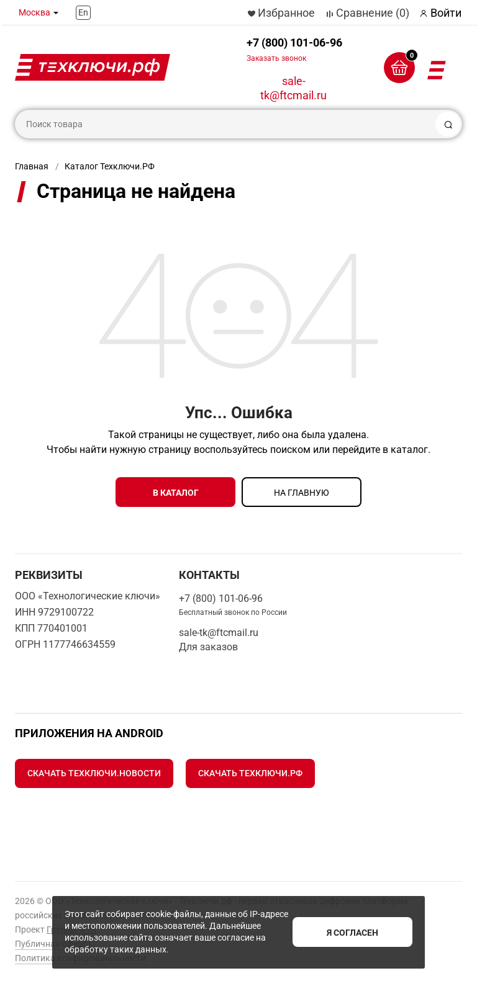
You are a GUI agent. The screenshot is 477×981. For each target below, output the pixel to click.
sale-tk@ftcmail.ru (293, 88)
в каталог (176, 493)
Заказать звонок (276, 58)
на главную (301, 493)
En (83, 12)
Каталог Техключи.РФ (110, 166)
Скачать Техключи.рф (250, 773)
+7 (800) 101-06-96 (294, 49)
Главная (31, 166)
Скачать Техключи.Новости (94, 773)
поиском (290, 449)
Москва (34, 12)
